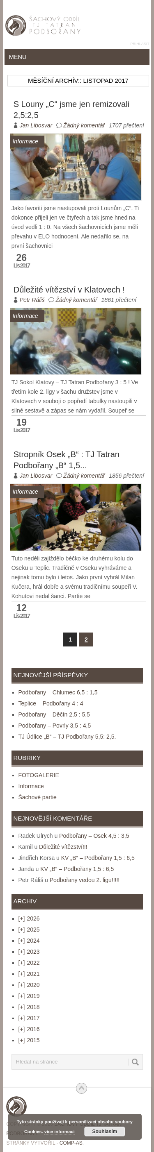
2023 (29, 951)
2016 (29, 1029)
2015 (29, 1040)
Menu (18, 57)
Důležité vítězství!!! (63, 847)
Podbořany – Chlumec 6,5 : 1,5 (58, 692)
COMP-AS (71, 1143)
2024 (29, 940)
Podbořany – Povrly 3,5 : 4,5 (54, 725)
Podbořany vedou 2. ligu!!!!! (85, 880)
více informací (59, 1131)
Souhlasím (104, 1131)
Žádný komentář (84, 125)
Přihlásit (139, 44)
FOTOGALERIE (38, 775)
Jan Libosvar (36, 125)
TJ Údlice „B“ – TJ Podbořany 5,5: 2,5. (67, 736)
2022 (29, 962)
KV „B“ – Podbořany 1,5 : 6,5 (98, 858)
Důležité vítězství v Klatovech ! (69, 289)
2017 (29, 1018)
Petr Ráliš (32, 300)
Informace (31, 786)
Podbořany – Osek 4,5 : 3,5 (94, 835)
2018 (29, 1007)
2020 (29, 985)
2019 (29, 996)
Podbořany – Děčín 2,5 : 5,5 (54, 714)
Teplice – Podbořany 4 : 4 (50, 703)
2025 (29, 929)
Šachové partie (37, 797)
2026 (29, 918)
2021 (29, 974)
